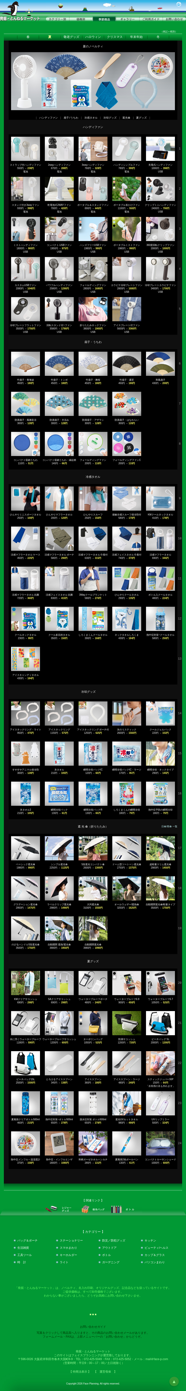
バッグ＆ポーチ (27, 1240)
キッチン (150, 1240)
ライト (64, 1262)
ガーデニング (111, 1262)
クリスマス (115, 37)
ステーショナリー (71, 1240)
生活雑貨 (23, 1247)
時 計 (21, 1262)
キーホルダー (68, 1255)
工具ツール (24, 1255)
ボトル (106, 1255)
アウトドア (109, 1247)
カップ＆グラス (155, 1255)
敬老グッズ (71, 37)
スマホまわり (68, 1247)
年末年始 (136, 37)
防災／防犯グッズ (113, 1240)
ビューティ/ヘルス (156, 1247)
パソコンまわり (155, 1262)
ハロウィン (93, 37)
